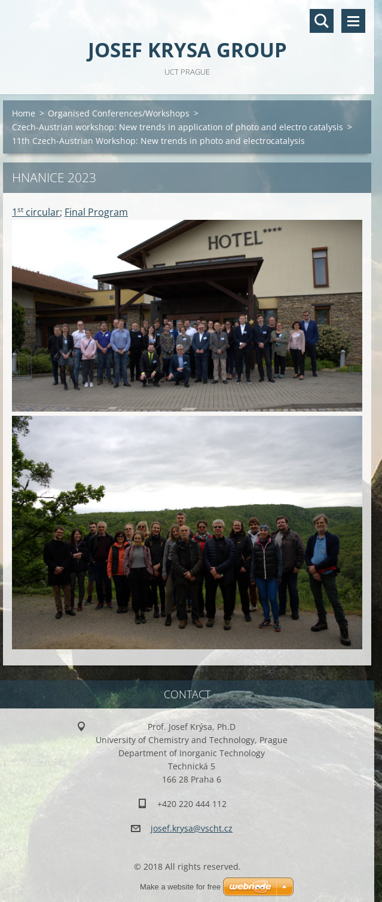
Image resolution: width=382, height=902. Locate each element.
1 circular (36, 212)
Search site (322, 21)
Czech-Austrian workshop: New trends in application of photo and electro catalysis (177, 127)
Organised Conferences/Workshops (119, 113)
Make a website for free (180, 886)
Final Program (96, 212)
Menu (353, 21)
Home (23, 113)
